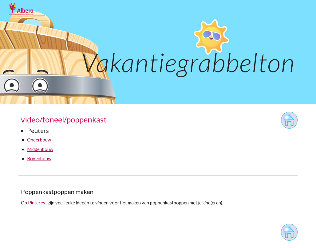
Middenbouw (40, 149)
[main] (158, 52)
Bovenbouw (39, 158)
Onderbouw (39, 139)
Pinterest (37, 202)
